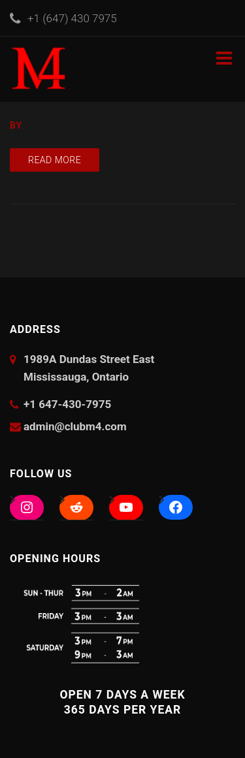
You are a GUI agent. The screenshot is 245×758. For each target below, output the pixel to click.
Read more (54, 160)
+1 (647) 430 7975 (72, 18)
